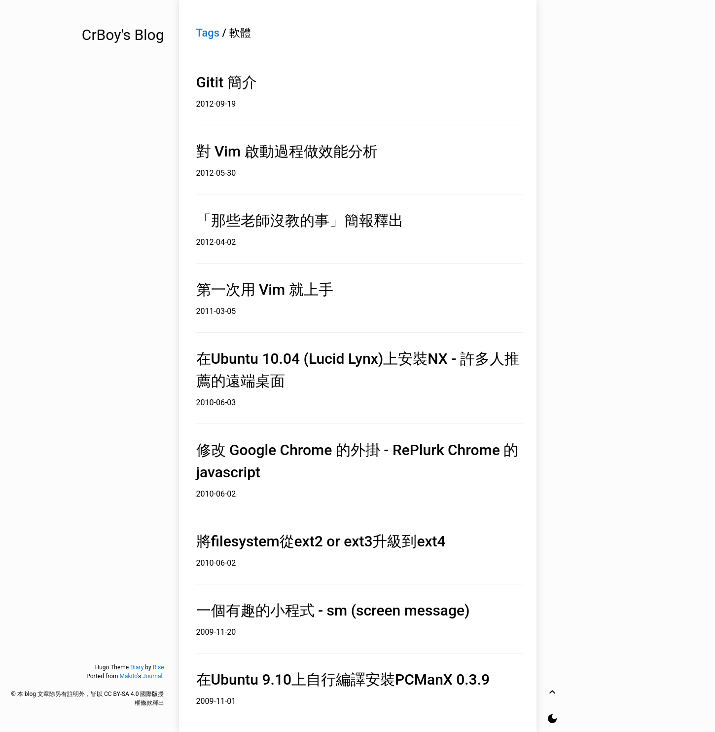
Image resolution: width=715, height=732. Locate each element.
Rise (158, 667)
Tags (208, 33)
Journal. (153, 676)
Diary (136, 667)
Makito (128, 676)
